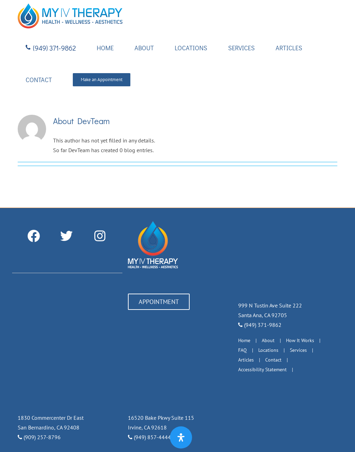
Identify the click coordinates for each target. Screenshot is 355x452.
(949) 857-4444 (149, 437)
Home (244, 340)
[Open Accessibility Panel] (181, 437)
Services (298, 350)
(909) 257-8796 (39, 437)
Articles (246, 360)
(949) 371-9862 (260, 324)
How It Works (300, 340)
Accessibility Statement (262, 369)
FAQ (242, 350)
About (268, 340)
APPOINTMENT (159, 302)
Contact (273, 360)
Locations (268, 350)
